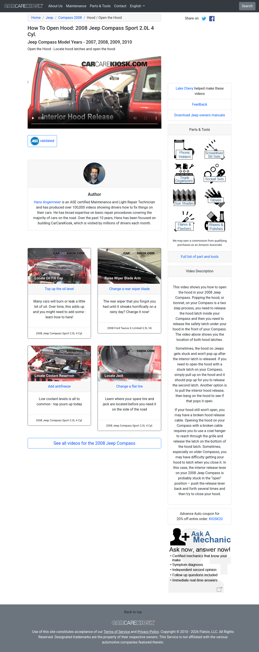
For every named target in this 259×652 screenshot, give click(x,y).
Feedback (199, 104)
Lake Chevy (184, 88)
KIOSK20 (216, 519)
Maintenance (76, 6)
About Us (55, 6)
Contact (120, 6)
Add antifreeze (59, 386)
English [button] (136, 6)
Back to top (133, 612)
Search (247, 6)
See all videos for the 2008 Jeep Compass (94, 443)
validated (42, 141)
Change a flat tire (129, 386)
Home (36, 18)
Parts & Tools (100, 6)
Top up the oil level (59, 289)
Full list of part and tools (200, 257)
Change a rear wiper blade (129, 289)
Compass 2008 (70, 18)
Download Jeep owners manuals (199, 115)
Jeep (49, 18)
